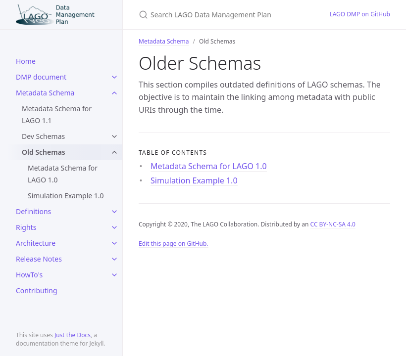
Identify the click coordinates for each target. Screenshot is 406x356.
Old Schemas (43, 152)
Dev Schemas (43, 136)
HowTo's (29, 274)
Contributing (36, 290)
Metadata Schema (45, 92)
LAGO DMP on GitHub (359, 14)
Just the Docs (72, 335)
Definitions (33, 211)
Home (26, 61)
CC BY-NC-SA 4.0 (332, 224)
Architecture (35, 243)
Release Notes (39, 259)
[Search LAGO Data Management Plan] (222, 14)
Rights (26, 227)
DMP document (41, 77)
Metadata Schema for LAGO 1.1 (57, 114)
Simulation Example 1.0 (66, 195)
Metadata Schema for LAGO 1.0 (63, 173)
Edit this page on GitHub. (173, 243)
